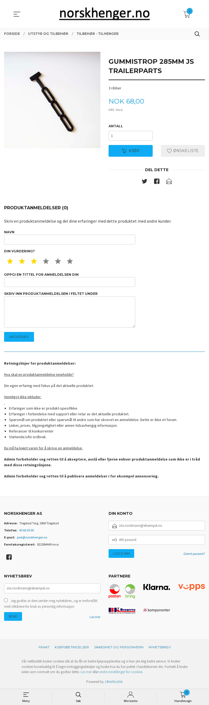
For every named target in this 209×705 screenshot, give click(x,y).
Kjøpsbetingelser (72, 647)
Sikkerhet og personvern (118, 647)
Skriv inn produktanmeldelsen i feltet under (69, 310)
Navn (69, 237)
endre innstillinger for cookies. (121, 672)
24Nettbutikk (113, 681)
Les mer (95, 617)
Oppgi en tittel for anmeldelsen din (69, 280)
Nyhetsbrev (160, 647)
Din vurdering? (19, 251)
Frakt (44, 647)
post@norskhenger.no (32, 537)
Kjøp (131, 150)
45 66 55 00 (26, 530)
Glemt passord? (194, 554)
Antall (116, 126)
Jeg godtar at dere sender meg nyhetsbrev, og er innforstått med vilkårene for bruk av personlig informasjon (50, 603)
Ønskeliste (183, 150)
